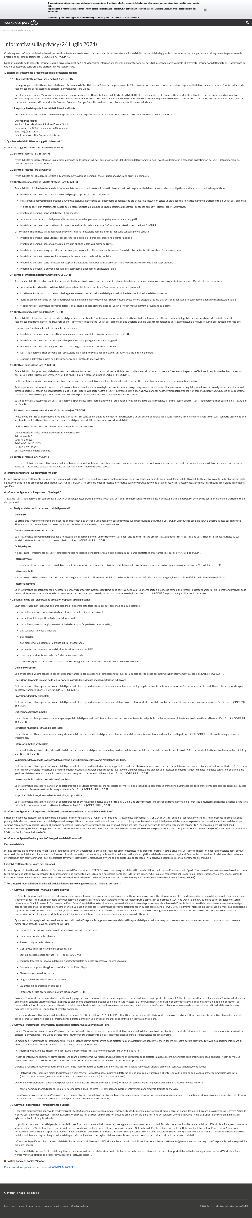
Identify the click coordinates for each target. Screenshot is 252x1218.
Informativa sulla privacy (56, 1206)
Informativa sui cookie (29, 1206)
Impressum (9, 1206)
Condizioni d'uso (79, 1206)
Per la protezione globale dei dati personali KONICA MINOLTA (38, 1167)
